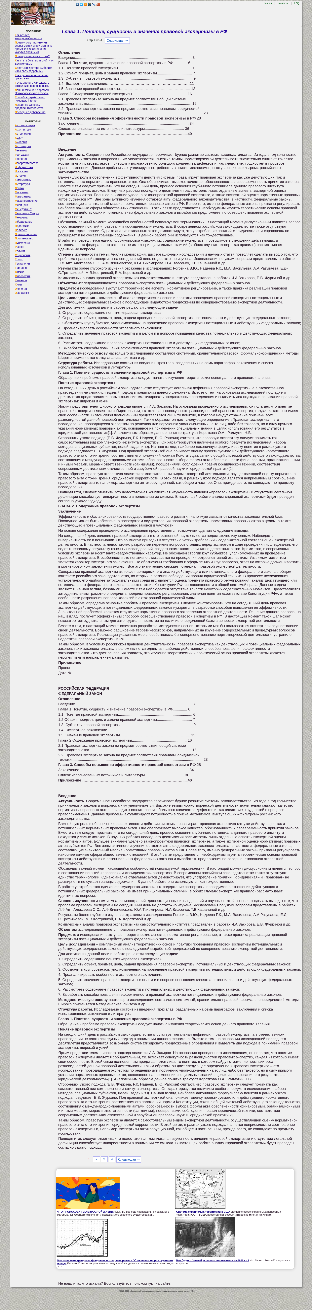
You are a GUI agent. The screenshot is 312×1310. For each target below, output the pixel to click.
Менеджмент (23, 209)
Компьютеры (23, 179)
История (20, 175)
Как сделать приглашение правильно (31, 77)
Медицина (21, 204)
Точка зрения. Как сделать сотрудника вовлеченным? (32, 84)
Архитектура (23, 129)
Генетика (21, 150)
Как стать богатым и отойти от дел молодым (34, 62)
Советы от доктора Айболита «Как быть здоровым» (34, 69)
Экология (21, 288)
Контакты (283, 3)
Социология (22, 255)
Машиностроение (26, 200)
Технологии (22, 263)
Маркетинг (21, 192)
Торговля (21, 267)
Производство (24, 238)
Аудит (19, 137)
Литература (22, 184)
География (22, 154)
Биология (21, 142)
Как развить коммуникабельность (28, 37)
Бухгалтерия (23, 146)
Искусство (21, 171)
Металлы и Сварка (27, 213)
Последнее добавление (30, 112)
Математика (23, 196)
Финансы (21, 280)
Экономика (22, 292)
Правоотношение (26, 234)
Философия (22, 276)
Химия (19, 284)
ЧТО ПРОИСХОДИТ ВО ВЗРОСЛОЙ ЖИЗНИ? (86, 1211)
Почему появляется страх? (32, 56)
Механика (21, 217)
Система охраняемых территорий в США (203, 1211)
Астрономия (23, 133)
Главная (267, 3)
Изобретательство (27, 163)
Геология (21, 158)
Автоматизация (25, 125)
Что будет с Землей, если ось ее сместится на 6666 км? (212, 1260)
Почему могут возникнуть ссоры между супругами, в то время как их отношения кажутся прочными (34, 47)
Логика (19, 188)
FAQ (296, 3)
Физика (19, 272)
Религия (20, 251)
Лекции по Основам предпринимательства (29, 106)
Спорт (19, 259)
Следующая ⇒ (117, 40)
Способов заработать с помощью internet (30, 99)
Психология (22, 242)
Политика (21, 230)
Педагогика (22, 225)
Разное (19, 246)
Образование (23, 221)
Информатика (24, 167)
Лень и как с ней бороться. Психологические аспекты (32, 91)
